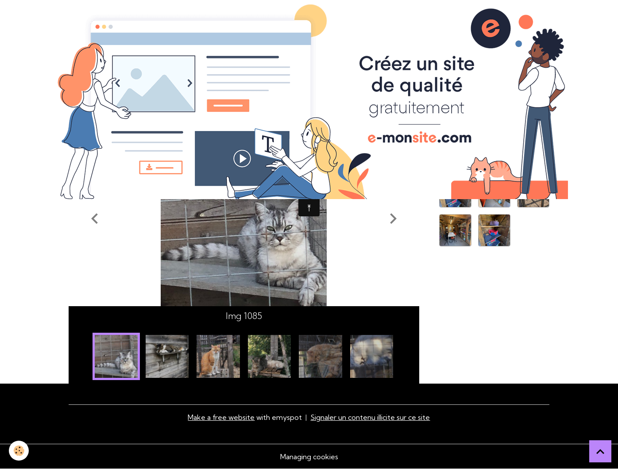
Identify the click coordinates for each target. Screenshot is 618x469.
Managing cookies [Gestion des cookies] (309, 456)
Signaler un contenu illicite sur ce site (370, 417)
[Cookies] (19, 451)
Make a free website (221, 417)
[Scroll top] (600, 451)
